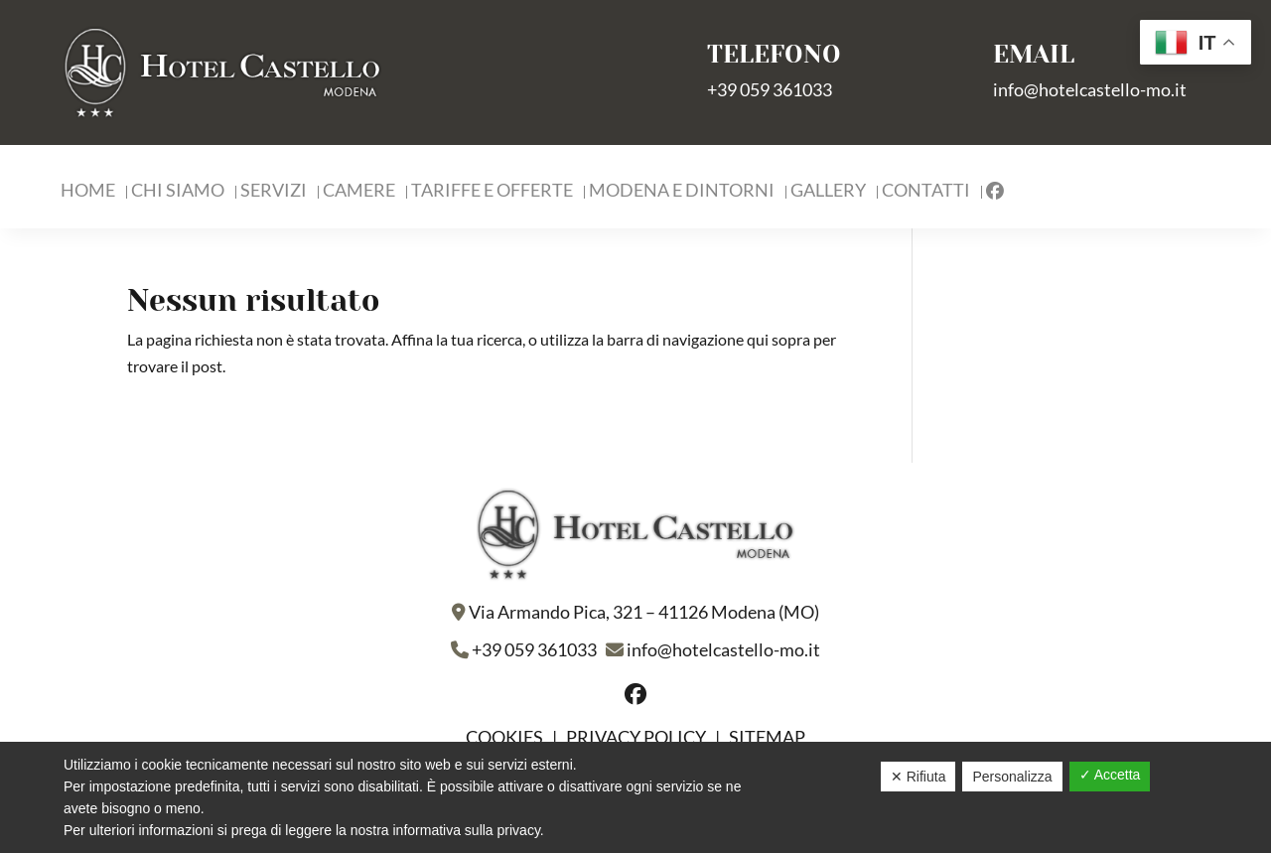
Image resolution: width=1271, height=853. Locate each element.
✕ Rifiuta (918, 776)
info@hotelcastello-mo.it (1090, 89)
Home (88, 192)
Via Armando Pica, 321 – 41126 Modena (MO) (644, 612)
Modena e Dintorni (682, 192)
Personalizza (1012, 776)
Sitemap (767, 737)
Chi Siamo (177, 192)
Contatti (926, 192)
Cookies (506, 737)
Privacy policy (636, 737)
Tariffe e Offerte (492, 192)
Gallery (828, 192)
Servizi (273, 192)
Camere (359, 192)
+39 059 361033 (769, 89)
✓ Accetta (1110, 774)
